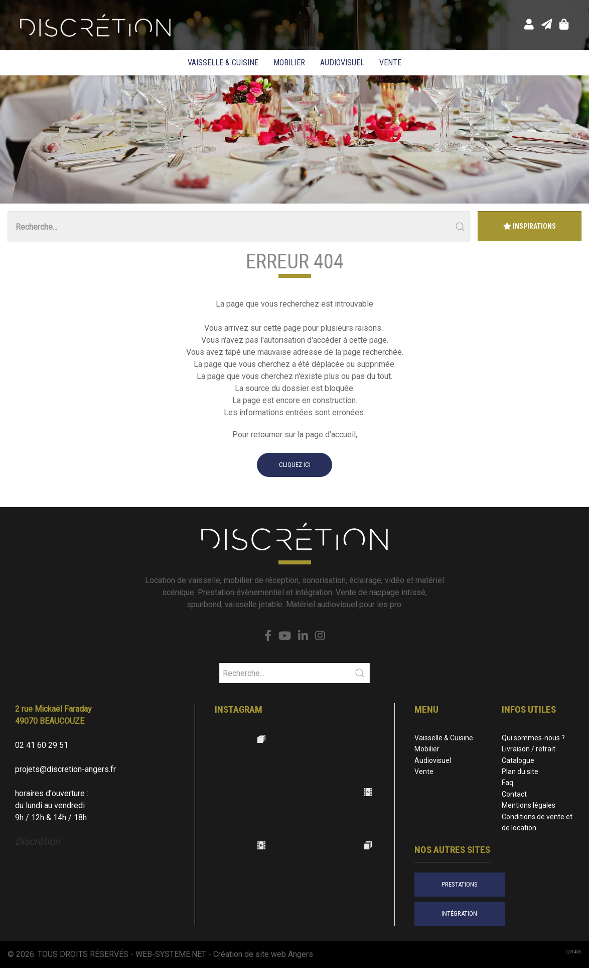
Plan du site (520, 771)
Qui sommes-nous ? (533, 738)
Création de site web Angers (263, 954)
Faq (507, 783)
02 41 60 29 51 (41, 745)
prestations (459, 884)
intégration (459, 913)
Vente (390, 62)
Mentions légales (528, 805)
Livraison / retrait (528, 749)
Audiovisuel (342, 62)
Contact (514, 794)
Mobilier (289, 62)
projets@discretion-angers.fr (65, 769)
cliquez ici (295, 464)
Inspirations (529, 226)
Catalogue (518, 760)
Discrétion (37, 841)
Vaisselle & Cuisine (223, 62)
